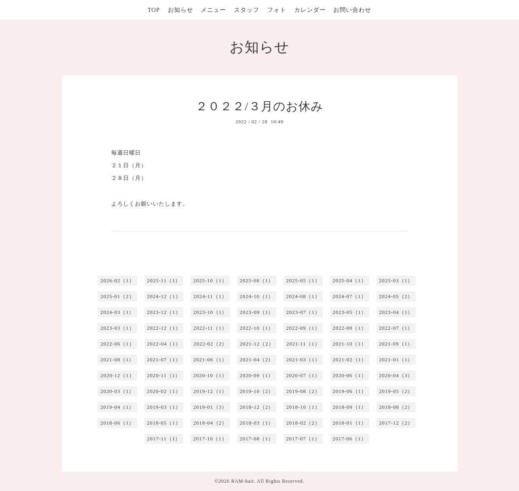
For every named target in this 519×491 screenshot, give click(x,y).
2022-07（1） (396, 328)
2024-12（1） (164, 296)
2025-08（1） (257, 280)
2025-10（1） (210, 280)
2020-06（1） (350, 375)
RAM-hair (242, 481)
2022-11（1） (210, 328)
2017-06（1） (350, 439)
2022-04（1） (164, 344)
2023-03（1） (118, 328)
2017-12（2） (396, 423)
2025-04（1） (350, 280)
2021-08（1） (118, 360)
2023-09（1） (257, 312)
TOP (154, 10)
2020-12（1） (118, 375)
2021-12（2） (257, 344)
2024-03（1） (118, 312)
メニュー (213, 10)
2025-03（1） (396, 280)
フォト (276, 10)
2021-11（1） (303, 344)
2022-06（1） (118, 344)
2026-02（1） (118, 280)
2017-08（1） (257, 439)
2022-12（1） (164, 328)
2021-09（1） (396, 344)
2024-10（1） (257, 296)
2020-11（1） (164, 375)
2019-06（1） (350, 391)
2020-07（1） (303, 375)
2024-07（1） (350, 296)
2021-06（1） (210, 360)
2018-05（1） (164, 423)
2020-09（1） (257, 375)
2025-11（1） (164, 280)
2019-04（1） (118, 407)
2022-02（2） (210, 344)
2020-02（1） (164, 391)
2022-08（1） (350, 328)
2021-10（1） (350, 344)
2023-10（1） (210, 312)
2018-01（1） (350, 423)
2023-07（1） (303, 312)
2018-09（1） (350, 407)
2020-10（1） (210, 375)
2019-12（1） (210, 391)
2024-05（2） (396, 296)
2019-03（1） (164, 407)
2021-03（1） (303, 360)
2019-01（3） (210, 407)
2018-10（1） (303, 407)
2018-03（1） (257, 423)
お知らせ (180, 10)
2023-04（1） (396, 312)
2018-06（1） (118, 423)
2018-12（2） (257, 407)
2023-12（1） (164, 312)
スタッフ (246, 10)
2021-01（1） (396, 360)
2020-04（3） (396, 375)
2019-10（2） (257, 391)
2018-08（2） (396, 407)
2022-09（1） (303, 328)
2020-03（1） (118, 391)
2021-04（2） (257, 360)
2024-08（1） (303, 296)
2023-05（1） (350, 312)
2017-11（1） (164, 439)
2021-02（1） (350, 360)
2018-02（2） (303, 423)
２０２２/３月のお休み (259, 106)
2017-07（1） (303, 439)
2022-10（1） (257, 328)
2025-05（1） (303, 280)
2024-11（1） (210, 296)
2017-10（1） (210, 439)
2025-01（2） (118, 296)
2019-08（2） (303, 391)
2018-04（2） (210, 423)
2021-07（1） (164, 360)
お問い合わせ (352, 10)
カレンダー (310, 10)
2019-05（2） (396, 391)
